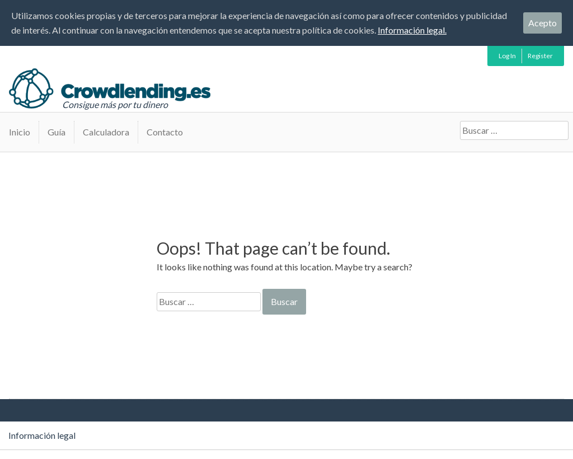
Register (540, 55)
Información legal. (412, 30)
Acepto (542, 22)
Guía (56, 132)
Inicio (19, 132)
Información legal (42, 435)
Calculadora (106, 132)
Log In (507, 55)
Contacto (165, 132)
